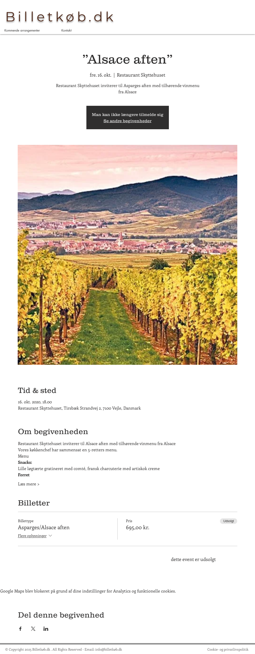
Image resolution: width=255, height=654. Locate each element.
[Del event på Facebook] (20, 629)
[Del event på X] (33, 629)
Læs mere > (29, 483)
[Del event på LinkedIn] (45, 629)
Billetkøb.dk (60, 17)
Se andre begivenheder (127, 120)
